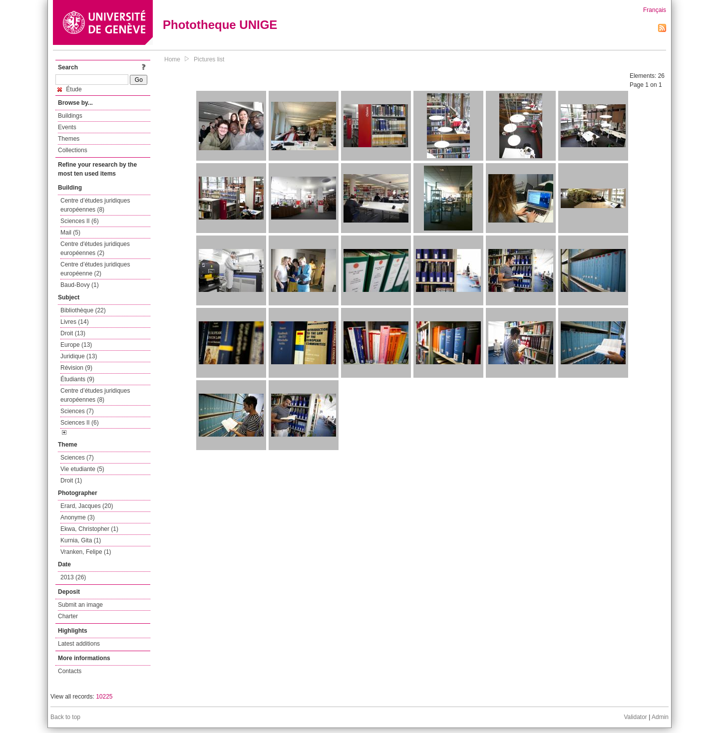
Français (654, 9)
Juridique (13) (78, 356)
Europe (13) (76, 344)
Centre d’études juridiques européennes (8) (95, 205)
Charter (68, 616)
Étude (69, 89)
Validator (635, 717)
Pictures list (209, 59)
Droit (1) (71, 480)
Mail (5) (70, 232)
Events (67, 127)
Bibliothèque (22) (83, 310)
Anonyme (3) (77, 517)
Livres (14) (74, 321)
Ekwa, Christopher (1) (89, 528)
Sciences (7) (77, 411)
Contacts (69, 671)
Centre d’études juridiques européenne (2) (95, 269)
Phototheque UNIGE (220, 24)
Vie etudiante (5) (82, 469)
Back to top (65, 717)
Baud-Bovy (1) (79, 284)
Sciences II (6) (79, 221)
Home (172, 59)
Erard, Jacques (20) (86, 505)
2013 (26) (73, 577)
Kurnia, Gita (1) (80, 540)
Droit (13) (72, 333)
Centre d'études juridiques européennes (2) (95, 248)
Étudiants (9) (77, 379)
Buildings (70, 115)
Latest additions (79, 643)
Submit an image (80, 604)
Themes (68, 138)
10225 (104, 696)
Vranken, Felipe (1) (85, 551)
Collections (72, 150)
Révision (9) (76, 367)
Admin (660, 717)
